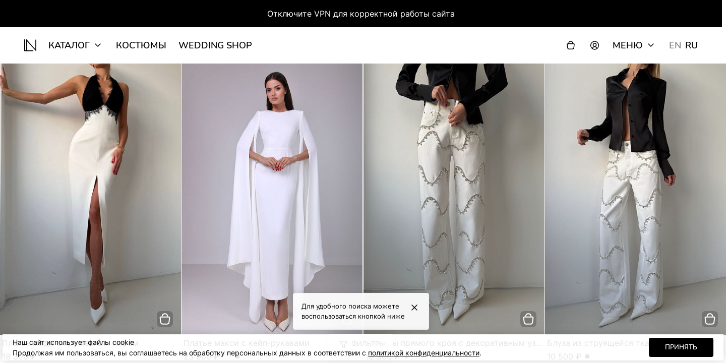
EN (675, 45)
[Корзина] (571, 45)
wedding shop (215, 45)
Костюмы (141, 45)
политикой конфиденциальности (423, 352)
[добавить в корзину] (165, 319)
